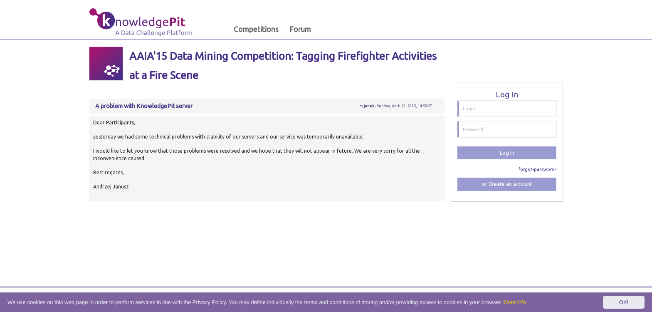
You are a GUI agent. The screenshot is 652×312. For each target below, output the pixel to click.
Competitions (256, 29)
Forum (300, 29)
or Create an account (507, 184)
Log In (507, 153)
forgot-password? (537, 169)
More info (515, 302)
